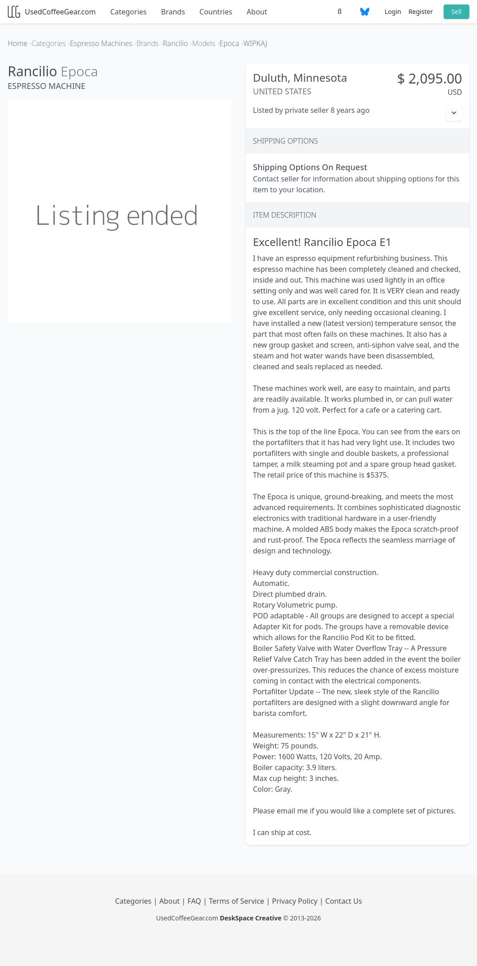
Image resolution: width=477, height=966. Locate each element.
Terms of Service (237, 901)
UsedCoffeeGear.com (52, 11)
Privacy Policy (295, 901)
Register (420, 11)
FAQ (195, 901)
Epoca (79, 71)
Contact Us (343, 901)
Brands (173, 12)
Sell (456, 11)
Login (393, 11)
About (257, 12)
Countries (215, 12)
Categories (128, 12)
